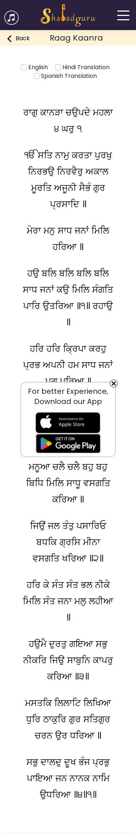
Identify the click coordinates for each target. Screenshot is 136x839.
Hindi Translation (82, 67)
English (34, 67)
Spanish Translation (65, 76)
